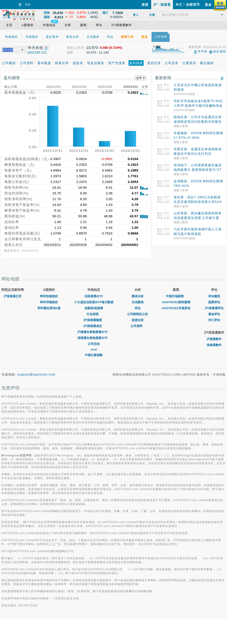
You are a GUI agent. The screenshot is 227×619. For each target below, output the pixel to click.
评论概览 (214, 296)
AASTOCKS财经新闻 (176, 302)
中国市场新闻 (176, 296)
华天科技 (35, 48)
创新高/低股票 (94, 308)
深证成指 (219, 51)
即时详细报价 (49, 302)
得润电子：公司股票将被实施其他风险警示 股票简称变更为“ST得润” (198, 169)
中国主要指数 (94, 355)
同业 (138, 308)
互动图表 (138, 302)
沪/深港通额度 (93, 320)
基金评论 (214, 314)
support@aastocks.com (36, 374)
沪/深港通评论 (214, 308)
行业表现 (94, 314)
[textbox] (193, 14)
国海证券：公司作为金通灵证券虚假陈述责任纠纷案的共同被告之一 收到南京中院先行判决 (198, 121)
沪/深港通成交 (93, 326)
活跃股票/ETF (94, 296)
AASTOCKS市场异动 (176, 308)
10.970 (92, 48)
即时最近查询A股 (49, 308)
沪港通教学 (214, 339)
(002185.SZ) (37, 52)
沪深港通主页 (13, 296)
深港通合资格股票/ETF (93, 338)
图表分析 (138, 296)
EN (28, 4)
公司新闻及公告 (137, 314)
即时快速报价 (49, 296)
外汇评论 (214, 320)
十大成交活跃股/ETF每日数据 (93, 302)
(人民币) (79, 47)
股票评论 (214, 302)
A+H (94, 349)
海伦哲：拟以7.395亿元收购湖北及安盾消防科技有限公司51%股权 (198, 201)
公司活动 (94, 344)
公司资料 (138, 326)
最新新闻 (163, 78)
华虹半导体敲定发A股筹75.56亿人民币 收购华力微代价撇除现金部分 (198, 105)
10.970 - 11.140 (97, 52)
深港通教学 (214, 345)
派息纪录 (138, 320)
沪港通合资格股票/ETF (93, 332)
